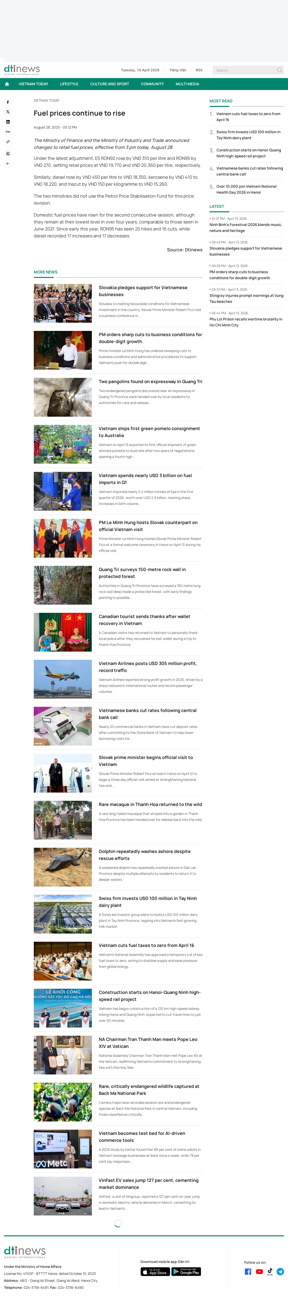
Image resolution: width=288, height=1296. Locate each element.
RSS (199, 70)
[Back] (8, 164)
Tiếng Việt (177, 70)
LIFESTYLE (69, 84)
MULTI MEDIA (187, 84)
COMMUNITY (152, 84)
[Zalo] (8, 132)
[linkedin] (8, 122)
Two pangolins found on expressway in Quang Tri (150, 381)
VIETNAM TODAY (33, 84)
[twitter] (8, 112)
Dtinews (194, 250)
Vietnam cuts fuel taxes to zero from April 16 (146, 945)
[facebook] (8, 102)
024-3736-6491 (36, 1287)
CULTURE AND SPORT (109, 84)
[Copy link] (8, 142)
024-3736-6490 (71, 1287)
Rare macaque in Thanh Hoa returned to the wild (150, 804)
